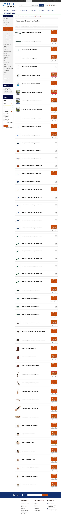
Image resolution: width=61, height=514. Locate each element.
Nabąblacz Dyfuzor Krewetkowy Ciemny (30, 467)
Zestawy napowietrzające (8, 38)
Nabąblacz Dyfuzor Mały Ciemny (28, 459)
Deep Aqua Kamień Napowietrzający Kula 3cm (31, 135)
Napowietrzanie (7, 28)
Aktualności (23, 10)
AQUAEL (6, 113)
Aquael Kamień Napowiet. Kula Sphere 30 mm (31, 83)
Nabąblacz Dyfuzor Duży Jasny (28, 442)
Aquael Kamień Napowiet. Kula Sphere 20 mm (31, 75)
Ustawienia (36, 506)
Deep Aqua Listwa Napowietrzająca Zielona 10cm (32, 236)
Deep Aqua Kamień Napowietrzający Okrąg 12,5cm (32, 165)
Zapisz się (45, 495)
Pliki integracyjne (24, 512)
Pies (4, 76)
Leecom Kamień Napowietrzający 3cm (29, 58)
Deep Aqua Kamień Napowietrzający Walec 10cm (31, 32)
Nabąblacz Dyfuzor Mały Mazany (28, 484)
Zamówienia (36, 508)
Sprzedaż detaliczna (9, 13)
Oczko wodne (6, 70)
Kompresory (7, 33)
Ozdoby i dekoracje (7, 51)
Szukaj (5, 125)
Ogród (5, 72)
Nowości (6, 10)
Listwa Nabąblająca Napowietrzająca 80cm (30, 382)
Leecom (6, 120)
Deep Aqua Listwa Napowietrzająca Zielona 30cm (32, 251)
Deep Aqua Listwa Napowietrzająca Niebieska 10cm (32, 197)
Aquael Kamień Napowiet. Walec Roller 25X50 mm (32, 92)
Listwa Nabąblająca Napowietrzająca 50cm (30, 391)
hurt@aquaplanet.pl (15, 1)
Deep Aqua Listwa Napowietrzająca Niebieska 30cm (32, 228)
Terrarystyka (6, 78)
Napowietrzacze (8, 31)
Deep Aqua (7, 119)
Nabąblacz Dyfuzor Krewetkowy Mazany (30, 476)
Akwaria (5, 20)
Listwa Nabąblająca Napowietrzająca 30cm (30, 416)
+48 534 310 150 (6, 1)
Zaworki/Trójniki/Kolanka (9, 35)
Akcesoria (6, 18)
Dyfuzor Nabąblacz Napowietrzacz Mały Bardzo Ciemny (33, 331)
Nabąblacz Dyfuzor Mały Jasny (28, 433)
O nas (22, 504)
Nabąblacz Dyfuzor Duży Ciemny (28, 450)
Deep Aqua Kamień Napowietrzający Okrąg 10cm (31, 158)
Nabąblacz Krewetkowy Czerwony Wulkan (30, 365)
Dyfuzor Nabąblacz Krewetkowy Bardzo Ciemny (31, 323)
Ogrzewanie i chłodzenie (6, 47)
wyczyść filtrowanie (9, 122)
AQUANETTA (7, 115)
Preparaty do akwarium (6, 58)
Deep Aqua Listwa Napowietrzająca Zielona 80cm (32, 273)
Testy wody (6, 64)
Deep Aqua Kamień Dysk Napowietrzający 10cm (31, 298)
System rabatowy (25, 510)
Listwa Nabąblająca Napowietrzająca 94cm (30, 374)
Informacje (33, 10)
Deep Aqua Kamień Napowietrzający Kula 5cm (31, 143)
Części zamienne (8, 42)
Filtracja (5, 24)
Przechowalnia (37, 510)
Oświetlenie (6, 49)
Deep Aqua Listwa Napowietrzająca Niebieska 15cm (32, 205)
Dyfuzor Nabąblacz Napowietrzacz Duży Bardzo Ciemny (33, 340)
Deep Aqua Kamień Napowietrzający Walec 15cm (31, 41)
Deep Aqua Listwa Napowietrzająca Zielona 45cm (32, 258)
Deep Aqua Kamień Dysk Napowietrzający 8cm (31, 290)
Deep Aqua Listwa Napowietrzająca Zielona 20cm (32, 243)
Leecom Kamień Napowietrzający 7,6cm (29, 66)
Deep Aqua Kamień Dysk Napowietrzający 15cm (31, 314)
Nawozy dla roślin (7, 44)
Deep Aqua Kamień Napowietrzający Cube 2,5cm (31, 173)
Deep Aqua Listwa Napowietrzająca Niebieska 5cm (32, 189)
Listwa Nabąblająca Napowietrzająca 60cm (30, 399)
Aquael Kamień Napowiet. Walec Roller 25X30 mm (32, 100)
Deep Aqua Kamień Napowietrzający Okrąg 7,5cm (31, 150)
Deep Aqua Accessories (7, 117)
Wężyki (6, 40)
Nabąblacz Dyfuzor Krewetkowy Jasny (30, 425)
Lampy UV (5, 26)
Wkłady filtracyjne (7, 66)
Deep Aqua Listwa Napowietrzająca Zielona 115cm (32, 281)
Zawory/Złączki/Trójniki (8, 68)
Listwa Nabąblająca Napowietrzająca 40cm (30, 408)
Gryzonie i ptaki (7, 80)
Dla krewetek (6, 22)
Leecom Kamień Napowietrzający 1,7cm (29, 49)
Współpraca (23, 506)
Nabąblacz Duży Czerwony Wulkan (29, 348)
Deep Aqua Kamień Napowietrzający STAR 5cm (31, 181)
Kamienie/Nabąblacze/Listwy (9, 30)
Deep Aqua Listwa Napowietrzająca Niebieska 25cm (32, 220)
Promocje (14, 10)
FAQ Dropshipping (25, 503)
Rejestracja (36, 504)
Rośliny (5, 60)
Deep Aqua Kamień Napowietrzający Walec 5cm (31, 126)
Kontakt (41, 10)
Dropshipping (50, 10)
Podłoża (5, 53)
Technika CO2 (6, 62)
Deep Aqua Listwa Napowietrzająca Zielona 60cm (32, 266)
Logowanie (36, 503)
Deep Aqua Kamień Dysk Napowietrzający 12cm (31, 306)
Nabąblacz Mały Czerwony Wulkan (29, 357)
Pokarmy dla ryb (7, 55)
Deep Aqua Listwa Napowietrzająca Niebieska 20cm (32, 212)
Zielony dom (6, 82)
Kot (4, 74)
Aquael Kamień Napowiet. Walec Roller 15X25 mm (32, 109)
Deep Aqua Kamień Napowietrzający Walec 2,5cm (31, 118)
